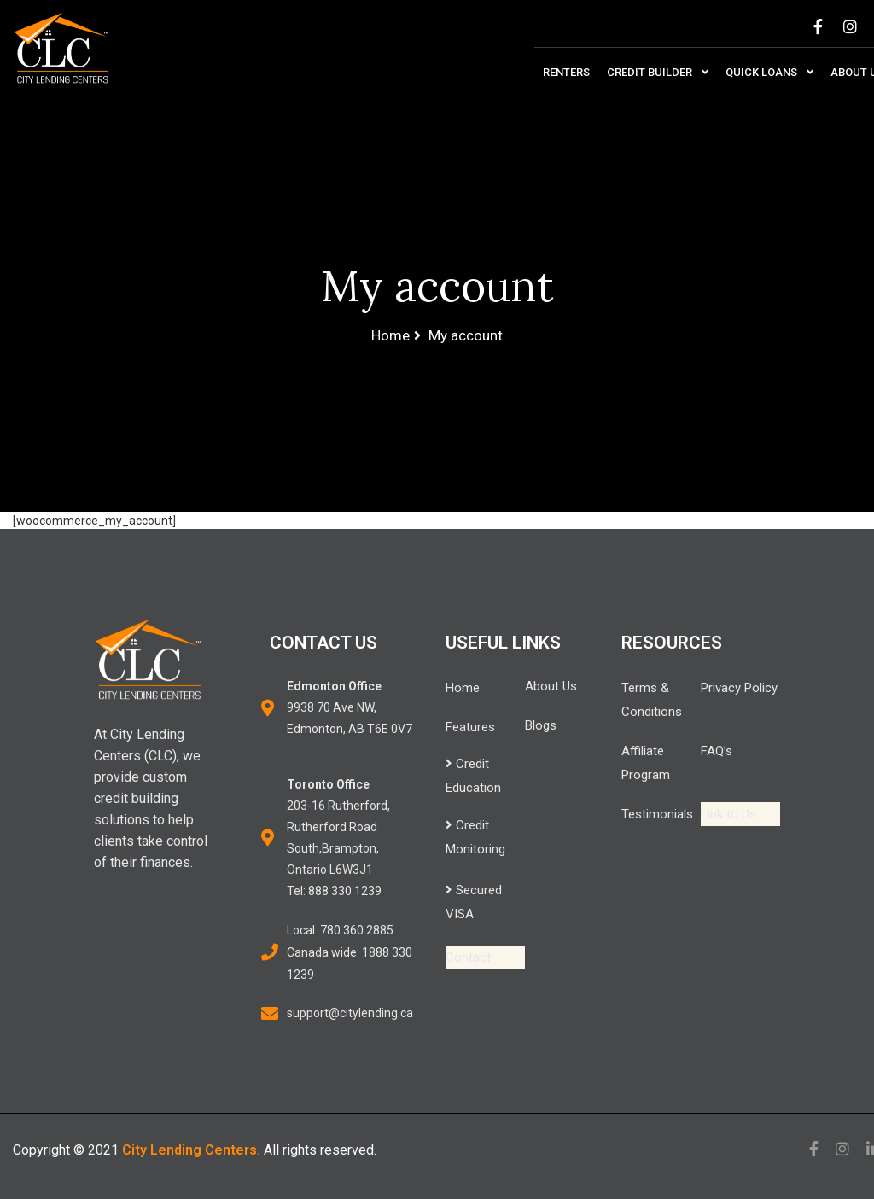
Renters (566, 72)
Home (463, 688)
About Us (551, 686)
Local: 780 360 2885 (340, 930)
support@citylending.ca (350, 1013)
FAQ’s (716, 751)
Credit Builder (657, 72)
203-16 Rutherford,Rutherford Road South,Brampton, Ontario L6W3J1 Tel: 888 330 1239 (338, 837)
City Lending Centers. (191, 1150)
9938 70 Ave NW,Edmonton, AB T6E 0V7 (349, 707)
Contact (468, 957)
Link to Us (728, 814)
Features (470, 727)
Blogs (540, 725)
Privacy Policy (739, 688)
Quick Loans (769, 72)
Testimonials (657, 814)
